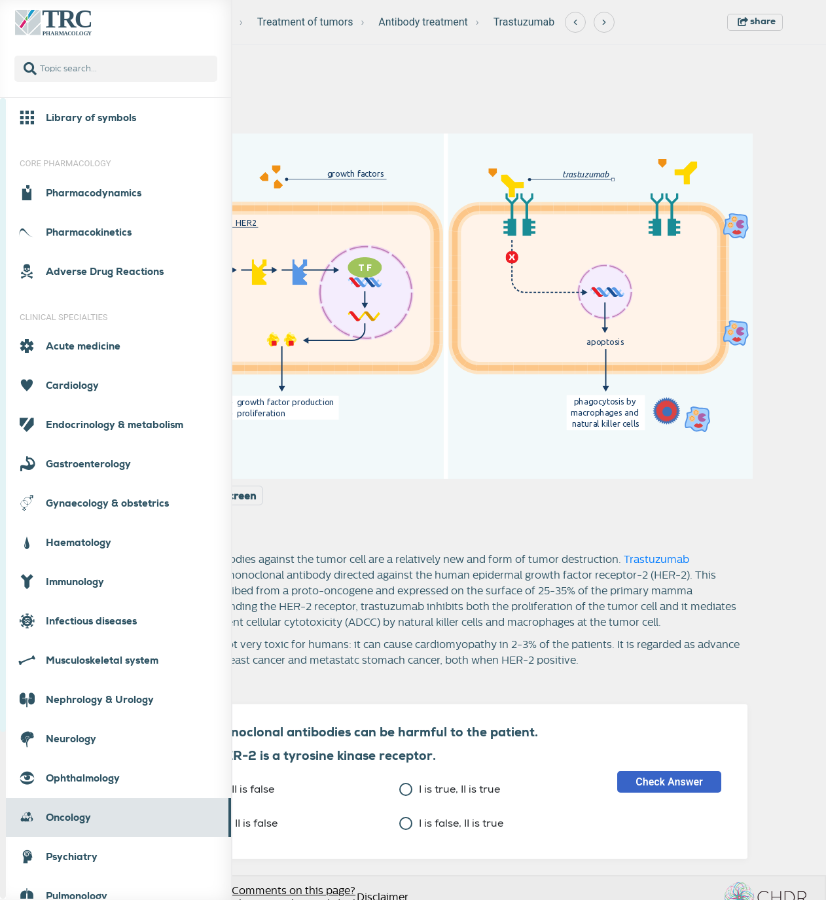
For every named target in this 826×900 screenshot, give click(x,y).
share (757, 21)
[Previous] (575, 22)
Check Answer (669, 782)
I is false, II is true (451, 823)
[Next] (604, 22)
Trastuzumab (524, 22)
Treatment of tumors (305, 22)
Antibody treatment (423, 22)
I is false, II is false (224, 823)
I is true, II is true (449, 789)
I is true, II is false (222, 789)
